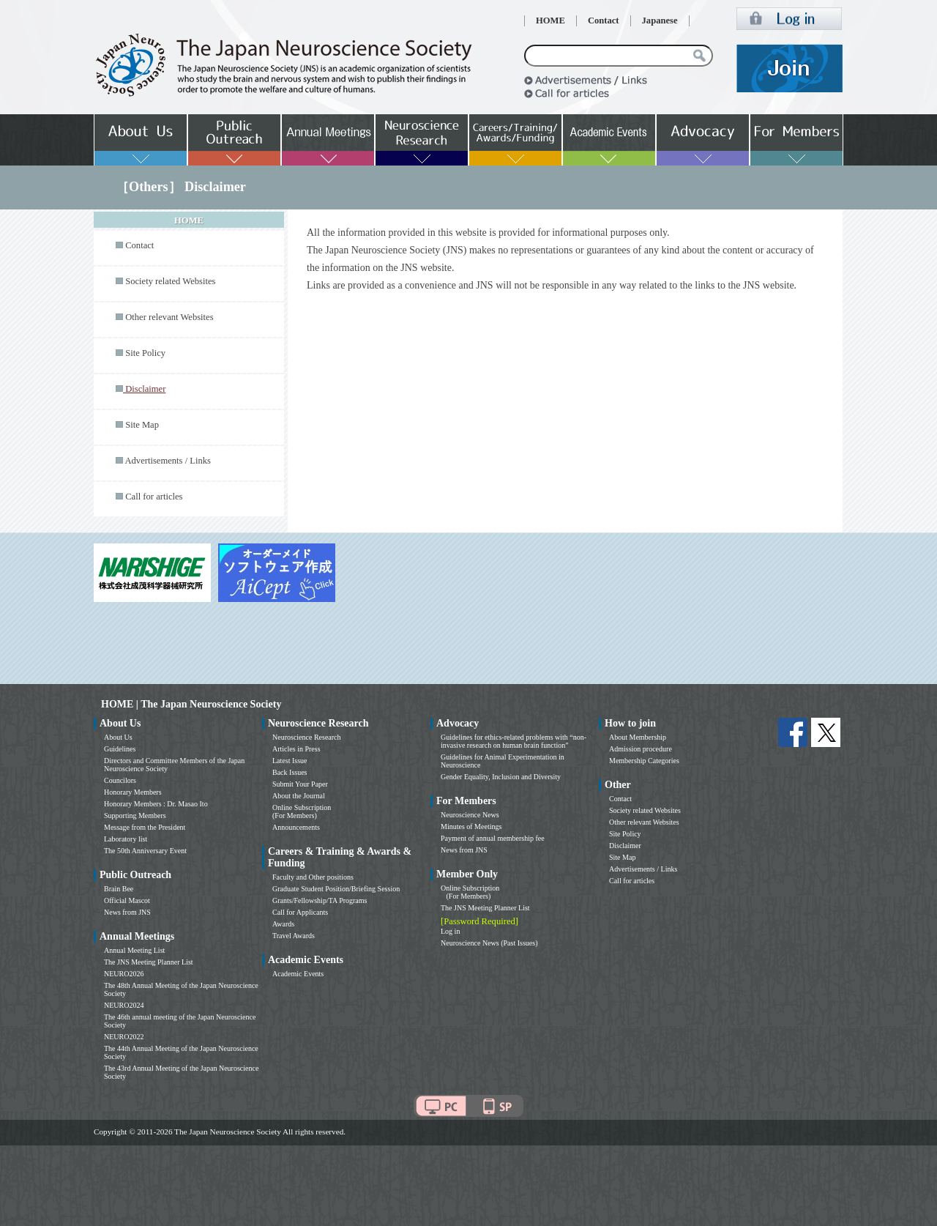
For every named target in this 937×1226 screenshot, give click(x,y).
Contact (603, 20)
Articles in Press (296, 749)
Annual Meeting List (134, 950)
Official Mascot (127, 900)
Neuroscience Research (306, 737)
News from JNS (127, 912)
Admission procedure (640, 749)
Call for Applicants (300, 912)
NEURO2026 (123, 974)
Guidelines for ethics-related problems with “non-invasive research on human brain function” (513, 741)
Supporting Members (135, 815)
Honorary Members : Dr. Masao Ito (156, 804)
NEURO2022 (123, 1037)
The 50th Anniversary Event (145, 851)
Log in (450, 931)
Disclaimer (625, 846)
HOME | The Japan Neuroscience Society (191, 704)
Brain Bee (118, 889)
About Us (118, 737)
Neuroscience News (470, 815)
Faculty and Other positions (313, 877)
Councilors (120, 780)
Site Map (142, 425)
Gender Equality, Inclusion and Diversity (501, 777)
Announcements (296, 827)
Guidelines (119, 749)
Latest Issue (289, 761)
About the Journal (298, 796)
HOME (550, 20)
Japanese (660, 20)
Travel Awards (293, 936)
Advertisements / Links (167, 461)
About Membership (637, 737)
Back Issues (289, 772)
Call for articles (153, 496)
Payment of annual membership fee (493, 838)
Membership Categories (644, 761)
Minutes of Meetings (471, 826)
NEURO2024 (123, 1005)
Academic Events (298, 974)
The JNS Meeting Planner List (148, 962)
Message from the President (144, 827)
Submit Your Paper (300, 784)
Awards (283, 924)
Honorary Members (133, 792)
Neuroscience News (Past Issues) (489, 943)
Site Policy (145, 353)
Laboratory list (125, 839)
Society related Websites (170, 281)
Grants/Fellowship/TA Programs (319, 900)
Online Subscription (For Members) (301, 811)
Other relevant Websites (169, 317)
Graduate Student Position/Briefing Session (336, 889)
